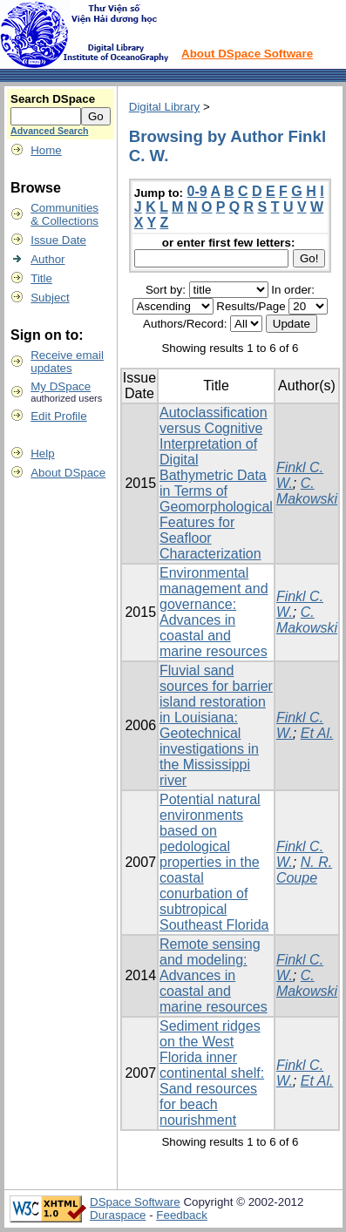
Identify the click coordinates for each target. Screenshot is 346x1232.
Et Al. (317, 733)
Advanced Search (49, 130)
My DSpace (61, 386)
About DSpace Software (247, 53)
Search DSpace (52, 98)
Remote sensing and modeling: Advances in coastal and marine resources (213, 975)
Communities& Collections (64, 214)
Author (47, 259)
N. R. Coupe (304, 870)
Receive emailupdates (67, 362)
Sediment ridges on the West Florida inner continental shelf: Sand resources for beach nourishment (211, 1073)
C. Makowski (306, 491)
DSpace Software (135, 1201)
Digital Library (164, 106)
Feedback (181, 1215)
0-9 (197, 191)
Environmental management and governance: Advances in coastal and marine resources (213, 612)
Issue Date (58, 240)
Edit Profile (58, 416)
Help (42, 453)
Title (41, 278)
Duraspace (118, 1215)
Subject (50, 297)
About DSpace (68, 472)
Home (46, 150)
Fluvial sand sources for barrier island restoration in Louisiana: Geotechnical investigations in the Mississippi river (216, 725)
